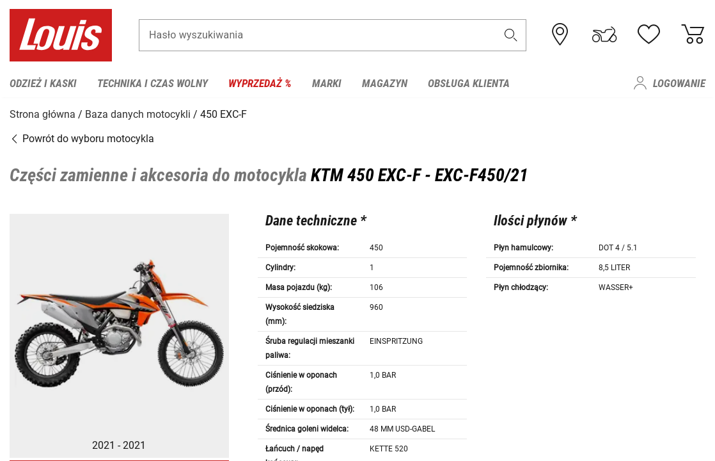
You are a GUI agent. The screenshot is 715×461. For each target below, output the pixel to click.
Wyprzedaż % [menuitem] (260, 83)
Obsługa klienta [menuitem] (469, 83)
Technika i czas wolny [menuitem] (152, 83)
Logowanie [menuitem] (679, 83)
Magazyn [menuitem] (384, 83)
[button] (511, 36)
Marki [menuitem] (327, 83)
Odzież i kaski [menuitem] (43, 83)
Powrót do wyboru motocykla (82, 137)
